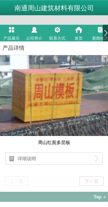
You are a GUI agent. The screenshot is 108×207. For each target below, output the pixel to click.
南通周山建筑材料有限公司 (54, 8)
